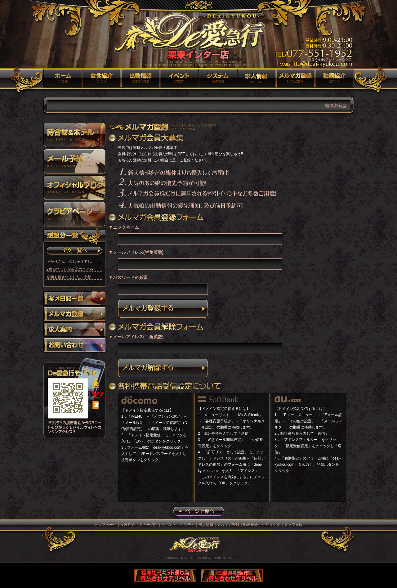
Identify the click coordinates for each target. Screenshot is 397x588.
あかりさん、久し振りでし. (69, 261)
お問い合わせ (74, 345)
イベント (179, 78)
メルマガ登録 (295, 78)
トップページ (62, 78)
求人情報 (256, 78)
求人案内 (74, 330)
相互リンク (271, 525)
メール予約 (74, 161)
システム (217, 78)
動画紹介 (334, 78)
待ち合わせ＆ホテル (74, 135)
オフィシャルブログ (74, 187)
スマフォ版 (293, 525)
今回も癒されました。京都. (69, 277)
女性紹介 (101, 78)
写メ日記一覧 (74, 299)
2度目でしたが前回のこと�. (70, 269)
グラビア (74, 214)
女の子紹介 (140, 78)
